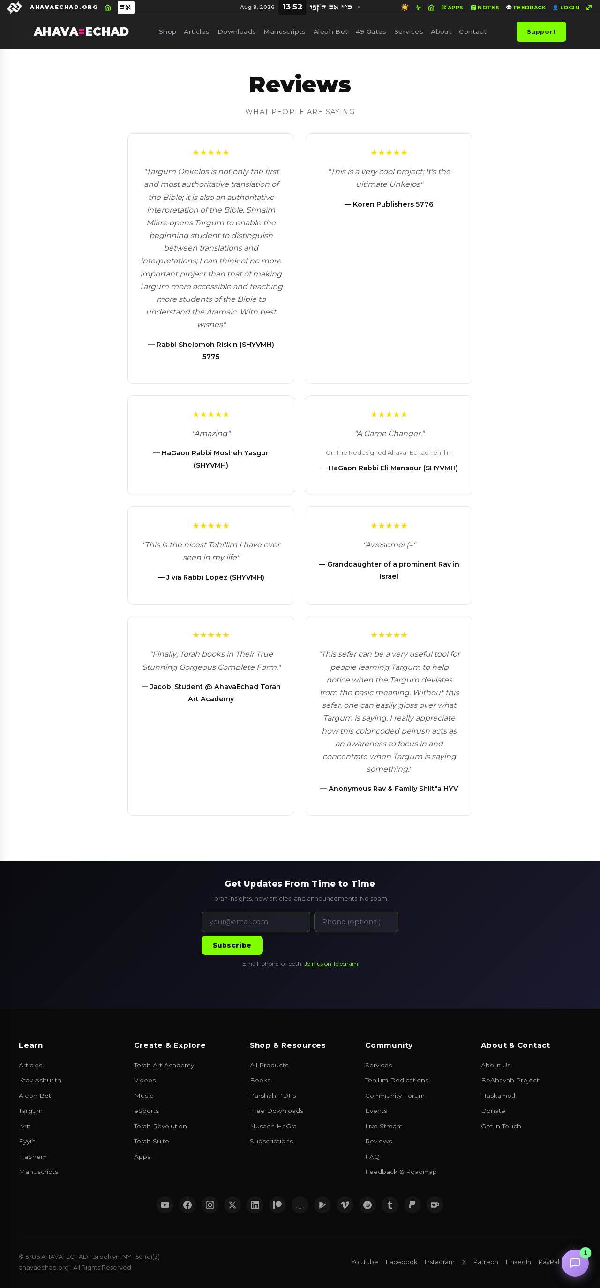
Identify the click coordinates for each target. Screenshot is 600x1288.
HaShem (33, 1156)
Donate (493, 1110)
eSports (146, 1110)
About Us (495, 1065)
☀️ (405, 7)
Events (376, 1110)
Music (143, 1095)
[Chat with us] (575, 1263)
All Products (269, 1065)
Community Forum (395, 1095)
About (441, 31)
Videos (145, 1080)
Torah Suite (151, 1141)
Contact (473, 31)
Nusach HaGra (273, 1126)
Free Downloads (276, 1110)
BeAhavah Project (510, 1080)
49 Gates (371, 31)
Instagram (440, 1261)
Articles (197, 31)
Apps (142, 1156)
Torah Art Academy (164, 1065)
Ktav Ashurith (40, 1080)
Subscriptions (271, 1141)
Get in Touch (501, 1126)
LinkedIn (518, 1261)
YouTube (364, 1261)
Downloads (237, 31)
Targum (31, 1110)
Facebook (401, 1261)
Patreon (485, 1261)
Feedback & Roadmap (401, 1171)
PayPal (549, 1261)
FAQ (372, 1156)
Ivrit (24, 1126)
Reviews (378, 1141)
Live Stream (384, 1126)
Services (408, 31)
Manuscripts (284, 31)
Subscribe (232, 945)
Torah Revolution (160, 1126)
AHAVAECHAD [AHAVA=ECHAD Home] (81, 31)
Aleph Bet (331, 31)
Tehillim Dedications (396, 1080)
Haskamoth (499, 1095)
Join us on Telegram (331, 963)
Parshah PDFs (273, 1095)
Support (541, 31)
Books (260, 1080)
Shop (168, 31)
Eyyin (27, 1141)
